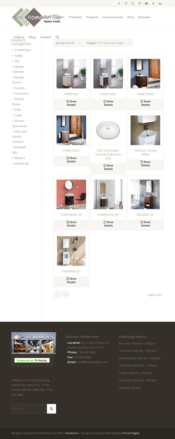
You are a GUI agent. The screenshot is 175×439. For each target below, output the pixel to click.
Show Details (71, 103)
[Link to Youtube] (146, 3)
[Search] (57, 37)
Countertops (23, 50)
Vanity (18, 56)
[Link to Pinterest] (139, 3)
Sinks (18, 110)
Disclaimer (71, 433)
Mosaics (20, 158)
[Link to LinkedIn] (160, 3)
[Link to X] (132, 3)
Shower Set (22, 164)
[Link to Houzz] (153, 3)
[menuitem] (18, 17)
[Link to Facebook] (119, 3)
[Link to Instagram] (126, 3)
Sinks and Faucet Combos (20, 137)
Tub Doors (21, 93)
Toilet (18, 115)
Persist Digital (131, 433)
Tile (17, 61)
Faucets (19, 88)
